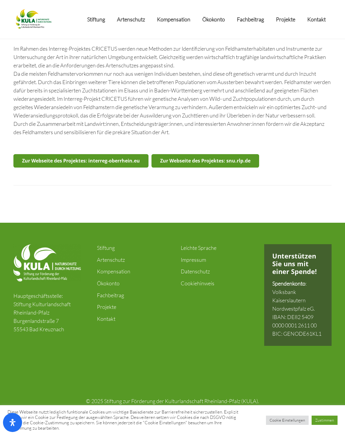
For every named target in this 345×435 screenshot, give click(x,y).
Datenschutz (195, 271)
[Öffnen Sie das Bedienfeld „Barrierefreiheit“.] (12, 422)
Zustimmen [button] (324, 420)
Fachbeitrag (110, 295)
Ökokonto (108, 283)
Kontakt (106, 318)
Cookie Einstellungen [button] (287, 420)
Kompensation (113, 271)
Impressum (193, 259)
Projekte (106, 307)
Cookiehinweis (197, 283)
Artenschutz (111, 259)
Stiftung (106, 247)
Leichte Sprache (198, 247)
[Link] (33, 19)
